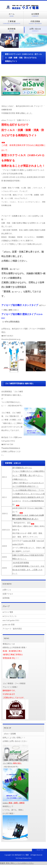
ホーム (11, 15)
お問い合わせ (35, 30)
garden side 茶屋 (29, 541)
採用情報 (11, 30)
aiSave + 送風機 (10, 734)
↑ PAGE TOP (39, 850)
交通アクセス (8, 594)
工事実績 (11, 22)
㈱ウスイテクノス (10, 616)
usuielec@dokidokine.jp (11, 448)
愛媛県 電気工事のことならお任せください (17, 863)
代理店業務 (35, 22)
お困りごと (7, 590)
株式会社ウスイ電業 (22, 855)
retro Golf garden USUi (11, 620)
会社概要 (35, 15)
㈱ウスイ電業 (8, 612)
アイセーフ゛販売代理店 (12, 629)
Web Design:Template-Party (23, 858)
